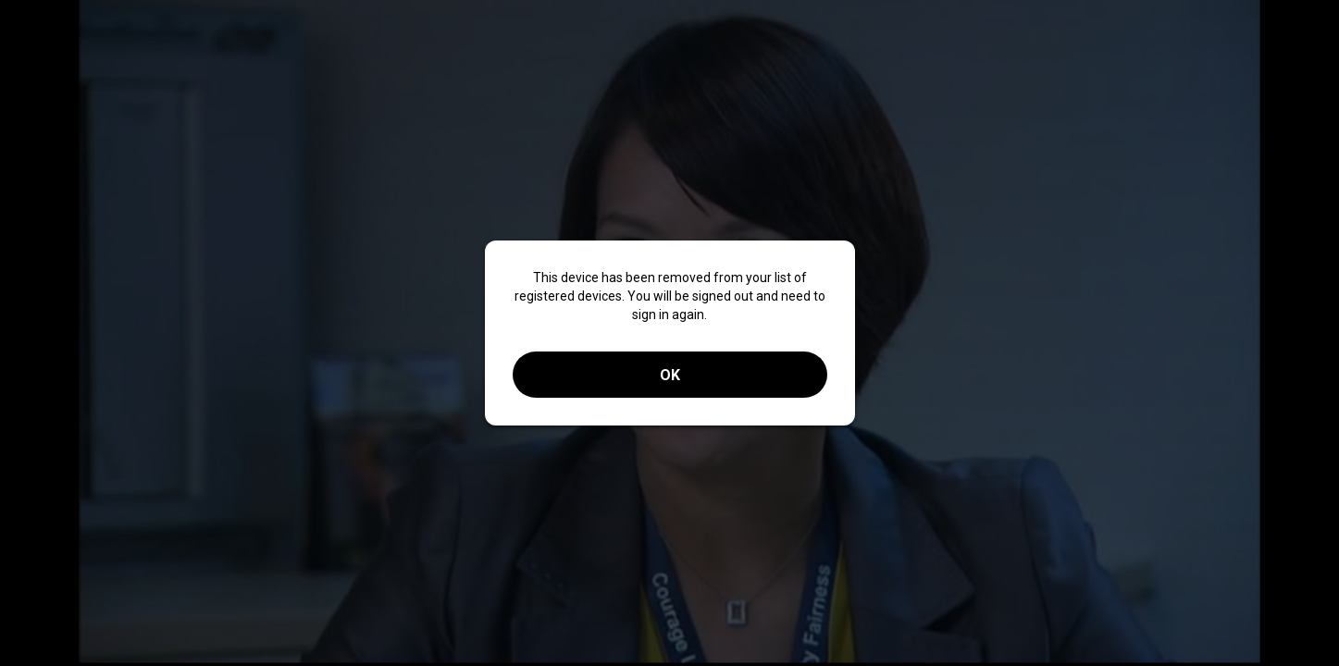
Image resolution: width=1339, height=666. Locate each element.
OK (670, 375)
